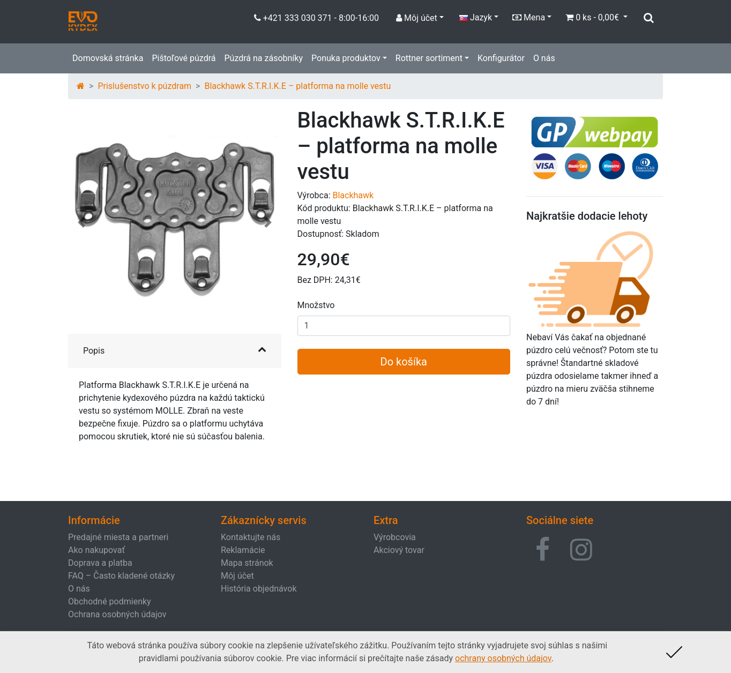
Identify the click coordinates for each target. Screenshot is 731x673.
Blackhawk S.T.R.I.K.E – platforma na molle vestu (297, 86)
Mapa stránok (247, 563)
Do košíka (404, 361)
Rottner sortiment (429, 58)
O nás (544, 58)
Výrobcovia (395, 537)
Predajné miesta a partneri (118, 537)
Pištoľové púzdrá (183, 58)
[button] (81, 227)
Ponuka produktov (346, 58)
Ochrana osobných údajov (117, 614)
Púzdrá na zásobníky (263, 58)
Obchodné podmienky (109, 601)
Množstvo (316, 305)
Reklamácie (243, 550)
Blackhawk (353, 195)
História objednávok (258, 589)
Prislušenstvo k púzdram (144, 86)
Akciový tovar (399, 550)
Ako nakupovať (96, 550)
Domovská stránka (107, 58)
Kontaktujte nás (250, 537)
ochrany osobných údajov (503, 658)
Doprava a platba (100, 563)
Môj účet (237, 576)
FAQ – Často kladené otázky (121, 576)
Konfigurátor (501, 58)
